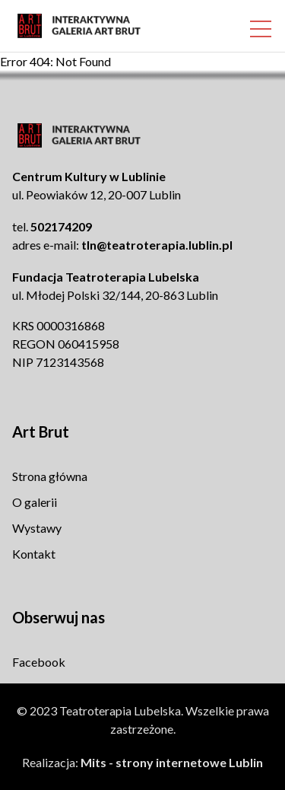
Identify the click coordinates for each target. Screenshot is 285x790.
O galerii (34, 502)
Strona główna (49, 476)
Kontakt (33, 553)
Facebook (38, 662)
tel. (52, 226)
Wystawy (37, 528)
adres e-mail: (122, 244)
